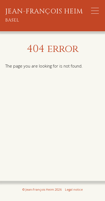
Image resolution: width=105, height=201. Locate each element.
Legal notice (74, 190)
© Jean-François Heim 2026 (42, 190)
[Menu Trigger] (95, 11)
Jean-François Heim (44, 15)
